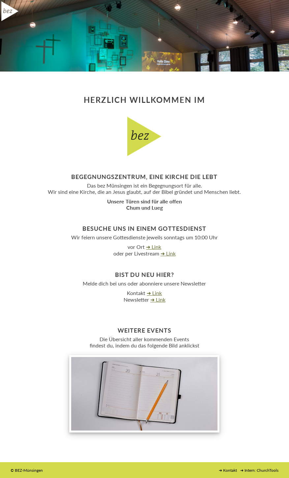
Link (156, 247)
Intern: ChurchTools (261, 470)
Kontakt (230, 470)
